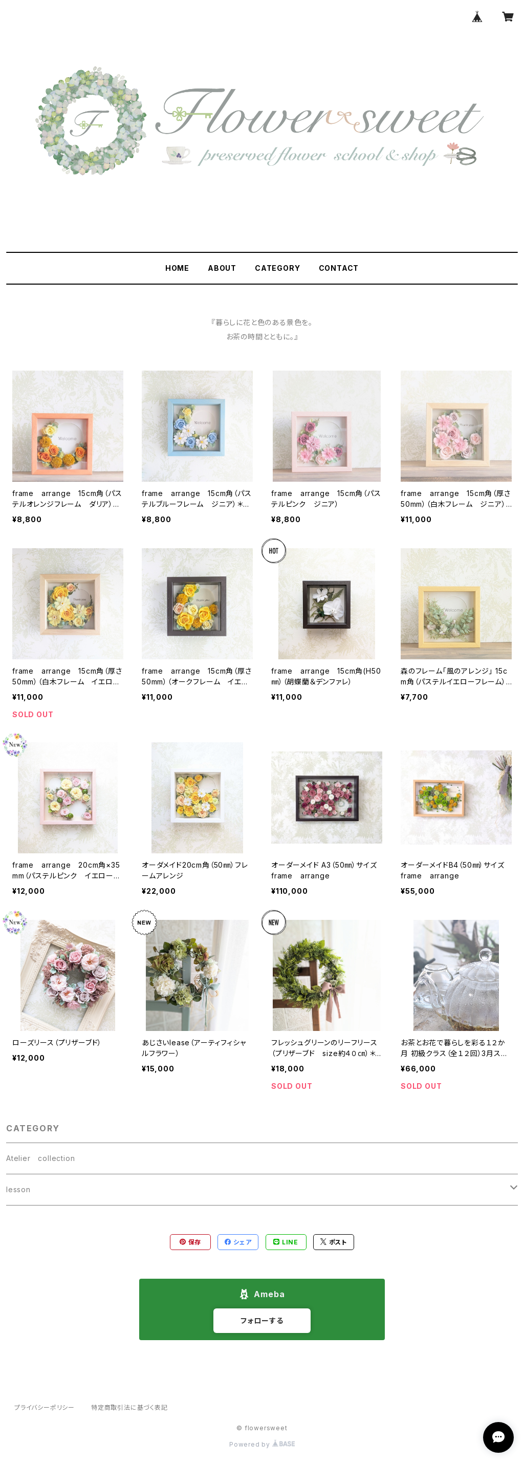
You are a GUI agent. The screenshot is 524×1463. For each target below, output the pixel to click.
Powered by (262, 1444)
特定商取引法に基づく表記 (129, 1407)
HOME (177, 268)
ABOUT (222, 268)
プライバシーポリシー (44, 1407)
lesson (18, 1189)
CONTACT (339, 268)
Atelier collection (40, 1158)
